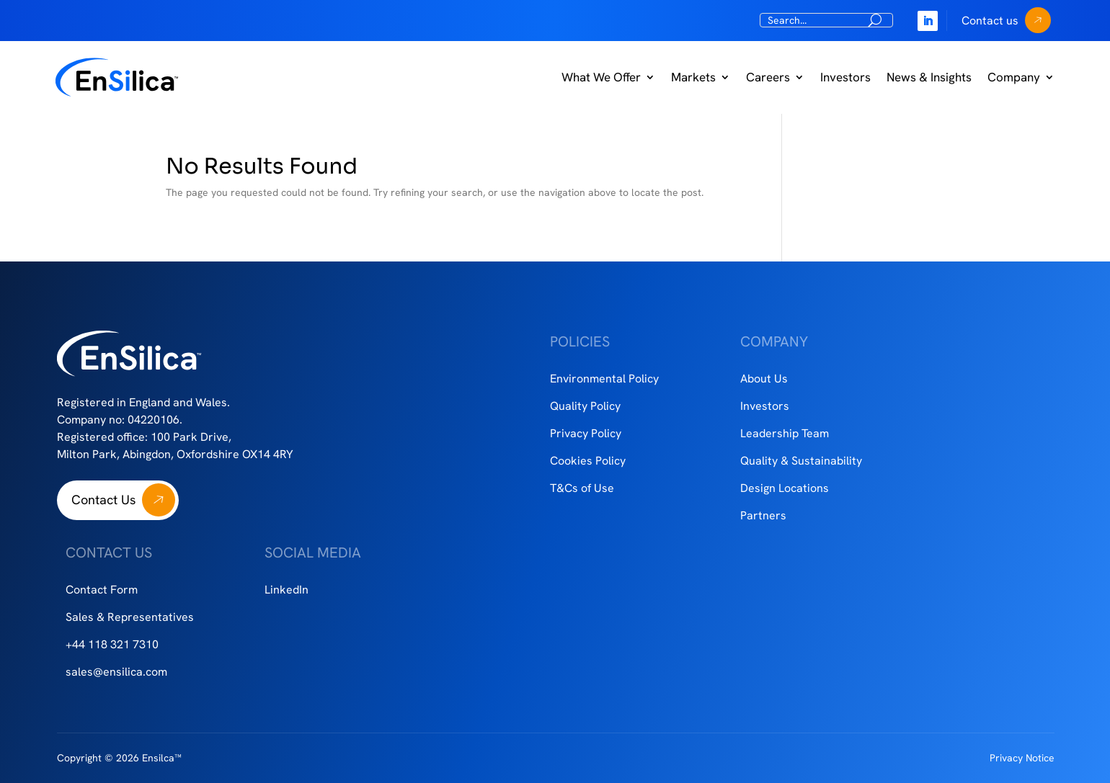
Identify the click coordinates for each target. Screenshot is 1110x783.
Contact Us (103, 499)
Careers (768, 77)
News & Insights (929, 77)
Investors (845, 77)
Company (1013, 77)
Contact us (990, 20)
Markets (693, 77)
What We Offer (601, 77)
